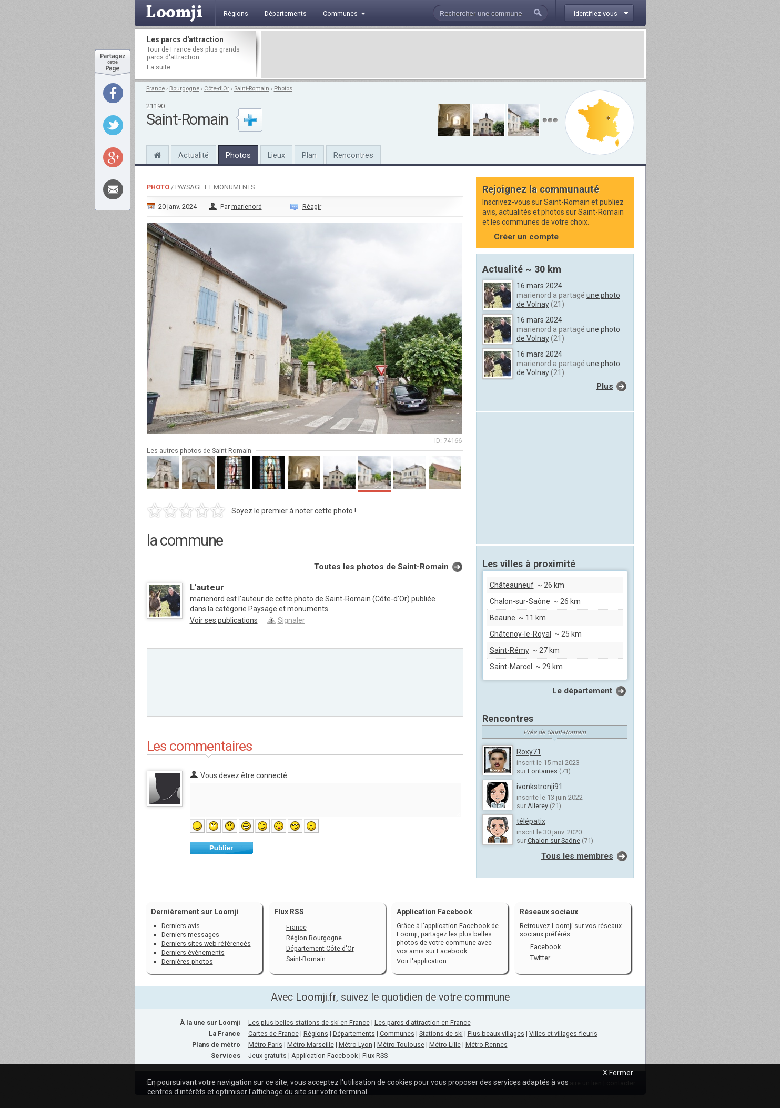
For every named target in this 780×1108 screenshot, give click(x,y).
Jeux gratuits (267, 1056)
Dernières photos (187, 961)
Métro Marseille (310, 1045)
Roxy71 (528, 752)
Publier (221, 848)
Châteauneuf (512, 585)
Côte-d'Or (216, 88)
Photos (283, 88)
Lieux (276, 155)
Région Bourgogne (314, 938)
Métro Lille (445, 1045)
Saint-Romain (251, 88)
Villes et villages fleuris (563, 1034)
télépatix (530, 821)
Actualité (193, 155)
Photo (158, 187)
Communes (397, 1034)
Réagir (311, 206)
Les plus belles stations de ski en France (309, 1022)
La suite (158, 67)
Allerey (538, 806)
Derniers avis (180, 926)
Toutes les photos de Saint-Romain (381, 566)
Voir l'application (422, 961)
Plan (309, 155)
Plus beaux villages (496, 1034)
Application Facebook (324, 1056)
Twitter (540, 958)
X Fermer (618, 1073)
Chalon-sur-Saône (520, 601)
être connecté (264, 775)
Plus (604, 386)
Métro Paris (265, 1045)
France (155, 88)
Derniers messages (190, 935)
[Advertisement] (452, 54)
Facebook (545, 947)
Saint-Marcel (511, 666)
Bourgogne (184, 88)
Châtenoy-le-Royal (520, 634)
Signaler (291, 620)
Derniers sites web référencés (206, 944)
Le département (582, 691)
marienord (246, 206)
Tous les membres (577, 856)
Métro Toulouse (400, 1045)
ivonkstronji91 (539, 786)
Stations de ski (441, 1034)
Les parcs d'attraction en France (422, 1022)
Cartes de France (273, 1034)
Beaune (502, 617)
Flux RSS (289, 912)
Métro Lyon (355, 1045)
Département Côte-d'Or (320, 948)
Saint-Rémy (509, 650)
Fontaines (543, 771)
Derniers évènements (193, 952)
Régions (315, 1034)
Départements (354, 1034)
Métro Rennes (486, 1045)
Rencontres (353, 155)
